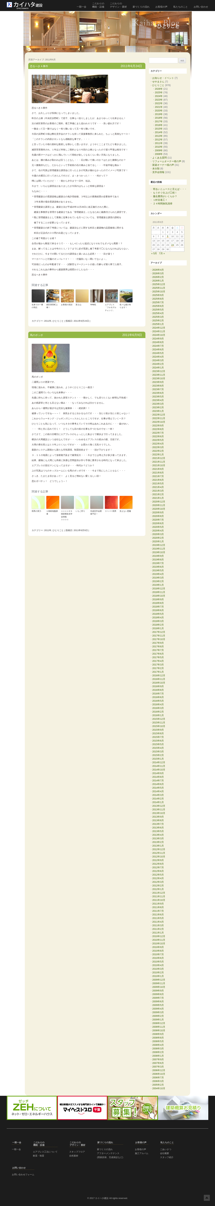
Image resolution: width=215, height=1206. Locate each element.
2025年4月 (158, 313)
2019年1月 (158, 585)
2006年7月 (158, 1077)
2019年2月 (158, 581)
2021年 (159, 107)
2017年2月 (158, 668)
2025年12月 (158, 284)
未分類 (156, 168)
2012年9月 (158, 860)
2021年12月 (158, 458)
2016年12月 (158, 675)
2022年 (159, 103)
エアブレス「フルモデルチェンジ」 (110, 307)
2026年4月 (158, 269)
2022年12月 (158, 414)
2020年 (159, 110)
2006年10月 (158, 1073)
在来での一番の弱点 (37, 306)
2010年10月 (158, 943)
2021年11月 (158, 461)
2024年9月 (158, 338)
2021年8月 (158, 472)
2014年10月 (158, 769)
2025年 (159, 92)
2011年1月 (158, 932)
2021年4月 (158, 487)
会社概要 (164, 1153)
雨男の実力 (36, 511)
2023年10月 (158, 378)
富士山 (78, 305)
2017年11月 (158, 635)
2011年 (47, 321)
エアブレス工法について (45, 1151)
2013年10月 (158, 813)
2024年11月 (158, 331)
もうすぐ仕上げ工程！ (165, 192)
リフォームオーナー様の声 (166, 161)
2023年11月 (158, 374)
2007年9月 (158, 1059)
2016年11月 (158, 679)
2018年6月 (158, 610)
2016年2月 (158, 711)
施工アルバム (141, 1153)
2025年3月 (158, 316)
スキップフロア (77, 1151)
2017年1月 (158, 671)
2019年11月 (158, 548)
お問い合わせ (201, 6)
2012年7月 (158, 867)
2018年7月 (158, 606)
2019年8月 (158, 559)
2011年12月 (158, 892)
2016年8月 (158, 690)
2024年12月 (158, 327)
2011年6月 (158, 914)
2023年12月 (158, 371)
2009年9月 (158, 990)
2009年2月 (158, 1016)
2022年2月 (158, 450)
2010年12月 (158, 936)
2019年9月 (158, 556)
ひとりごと (58, 321)
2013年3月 (158, 838)
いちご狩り (80, 511)
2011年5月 (158, 918)
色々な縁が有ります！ (125, 306)
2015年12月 (158, 719)
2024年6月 (158, 349)
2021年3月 (158, 490)
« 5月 (154, 253)
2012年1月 (158, 889)
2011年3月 (158, 925)
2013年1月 (158, 845)
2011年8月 (158, 907)
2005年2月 (158, 1084)
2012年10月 (158, 856)
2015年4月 (158, 748)
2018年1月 (158, 628)
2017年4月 (158, 661)
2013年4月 (158, 834)
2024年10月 (158, 335)
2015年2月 (158, 755)
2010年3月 (158, 968)
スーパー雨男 (110, 511)
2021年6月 (158, 479)
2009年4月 (158, 1008)
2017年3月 (158, 664)
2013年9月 (158, 816)
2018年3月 (158, 621)
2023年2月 (158, 407)
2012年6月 (158, 871)
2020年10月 (158, 508)
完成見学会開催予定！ (96, 512)
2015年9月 (158, 729)
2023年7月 (158, 389)
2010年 (159, 146)
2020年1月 (158, 541)
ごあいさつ (165, 1149)
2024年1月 (158, 367)
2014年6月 (158, 784)
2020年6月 (158, 523)
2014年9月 (158, 773)
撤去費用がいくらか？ (165, 196)
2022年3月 (158, 447)
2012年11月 (158, 853)
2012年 (159, 139)
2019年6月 (158, 566)
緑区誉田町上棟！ (52, 306)
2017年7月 (158, 650)
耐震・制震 (38, 1155)
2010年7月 (158, 954)
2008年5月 (158, 1041)
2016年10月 (158, 682)
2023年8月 (158, 385)
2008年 (159, 154)
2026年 (159, 88)
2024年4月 (158, 356)
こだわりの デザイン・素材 (118, 5)
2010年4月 (158, 965)
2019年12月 (158, 545)
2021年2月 (158, 494)
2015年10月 (158, 726)
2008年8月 (158, 1037)
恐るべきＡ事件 (39, 66)
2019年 (159, 114)
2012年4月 (158, 878)
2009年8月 (158, 994)
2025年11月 (158, 287)
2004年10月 (158, 1088)
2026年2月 (158, 277)
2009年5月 (158, 1005)
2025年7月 (158, 302)
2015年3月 (158, 751)
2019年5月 (158, 570)
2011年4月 (158, 921)
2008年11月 (158, 1026)
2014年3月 (158, 795)
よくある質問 (159, 157)
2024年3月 (158, 360)
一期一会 (81, 6)
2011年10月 (158, 900)
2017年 (159, 121)
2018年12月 (158, 588)
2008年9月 (158, 1034)
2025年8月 (158, 298)
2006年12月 (158, 1070)
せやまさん (158, 81)
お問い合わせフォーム (23, 1174)
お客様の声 (161, 6)
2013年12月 (158, 805)
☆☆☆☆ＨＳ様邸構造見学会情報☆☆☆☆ (66, 515)
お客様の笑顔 (66, 305)
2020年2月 (158, 537)
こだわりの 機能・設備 (98, 5)
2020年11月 (158, 505)
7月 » (162, 253)
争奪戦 (93, 305)
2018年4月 (158, 617)
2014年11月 (158, 766)
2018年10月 (158, 595)
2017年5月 (158, 657)
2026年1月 (158, 280)
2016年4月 (158, 704)
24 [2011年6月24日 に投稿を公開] (172, 245)
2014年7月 (158, 780)
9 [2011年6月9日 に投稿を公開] (167, 236)
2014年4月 (158, 791)
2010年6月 (158, 958)
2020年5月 (158, 527)
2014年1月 (158, 802)
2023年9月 (158, 382)
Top (207, 1198)
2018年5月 (158, 613)
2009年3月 (158, 1012)
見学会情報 (158, 172)
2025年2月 (158, 320)
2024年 (159, 96)
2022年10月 (158, 422)
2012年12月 (158, 849)
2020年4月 (158, 530)
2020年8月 (158, 516)
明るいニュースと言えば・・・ (170, 189)
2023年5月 (158, 396)
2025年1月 (158, 324)
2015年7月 (158, 737)
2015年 (159, 128)
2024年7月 (158, 345)
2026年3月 (158, 273)
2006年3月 (158, 1081)
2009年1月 (158, 1019)
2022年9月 (158, 425)
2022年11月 (158, 418)
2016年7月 (158, 693)
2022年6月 (158, 436)
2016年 (159, 125)
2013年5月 (158, 831)
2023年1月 (158, 411)
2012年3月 (158, 882)
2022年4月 (158, 443)
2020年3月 (158, 534)
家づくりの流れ (141, 6)
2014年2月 (158, 798)
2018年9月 (158, 599)
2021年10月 (158, 465)
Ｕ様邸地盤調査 (52, 512)
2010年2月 (158, 972)
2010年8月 (158, 950)
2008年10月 (158, 1030)
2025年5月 (158, 309)
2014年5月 (158, 787)
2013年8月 (158, 820)
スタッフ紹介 (166, 1157)
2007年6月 (158, 1063)
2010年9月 (158, 947)
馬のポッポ (36, 335)
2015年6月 (158, 740)
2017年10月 (158, 639)
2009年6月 (158, 1001)
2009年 (159, 150)
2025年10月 (158, 291)
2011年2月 (158, 929)
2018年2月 (158, 624)
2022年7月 (158, 432)
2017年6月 (158, 653)
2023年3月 (158, 403)
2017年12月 (158, 632)
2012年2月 (158, 885)
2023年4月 (158, 400)
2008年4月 (158, 1045)
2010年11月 (158, 939)
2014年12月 (158, 762)
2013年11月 (158, 809)
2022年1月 (158, 454)
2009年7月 (158, 997)
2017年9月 (158, 642)
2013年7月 (158, 824)
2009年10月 (158, 987)
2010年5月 (158, 961)
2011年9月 (158, 903)
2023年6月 (158, 393)
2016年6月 (158, 697)
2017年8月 (158, 646)
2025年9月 (158, 295)
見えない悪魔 (125, 511)
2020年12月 (158, 501)
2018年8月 (158, 603)
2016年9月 (158, 686)
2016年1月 (158, 715)
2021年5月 (158, 483)
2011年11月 (158, 896)
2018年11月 (158, 592)
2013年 (159, 136)
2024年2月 (158, 364)
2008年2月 (158, 1052)
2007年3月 (158, 1066)
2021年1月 (158, 498)
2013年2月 (158, 842)
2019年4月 (158, 574)
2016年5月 (158, 700)
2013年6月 (158, 827)
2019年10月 (158, 552)
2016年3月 (158, 708)
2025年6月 (158, 306)
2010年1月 (158, 976)
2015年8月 (158, 733)
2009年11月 (158, 983)
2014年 (159, 132)
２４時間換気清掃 (162, 203)
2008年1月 (158, 1055)
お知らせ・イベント (163, 78)
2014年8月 (158, 776)
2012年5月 (158, 874)
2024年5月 (158, 353)
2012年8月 (158, 863)
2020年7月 (158, 519)
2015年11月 (158, 722)
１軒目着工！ (160, 200)
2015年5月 (158, 744)
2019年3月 (158, 577)
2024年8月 (158, 342)
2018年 (159, 117)
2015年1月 (158, 758)
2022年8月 (158, 429)
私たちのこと (180, 6)
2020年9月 (158, 512)
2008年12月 (158, 1023)
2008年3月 (158, 1048)
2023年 (159, 99)
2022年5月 (158, 440)
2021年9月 (158, 469)
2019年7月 (158, 563)
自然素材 (73, 1155)
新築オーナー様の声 (163, 165)
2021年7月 (158, 476)
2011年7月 (158, 911)
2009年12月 (158, 979)
